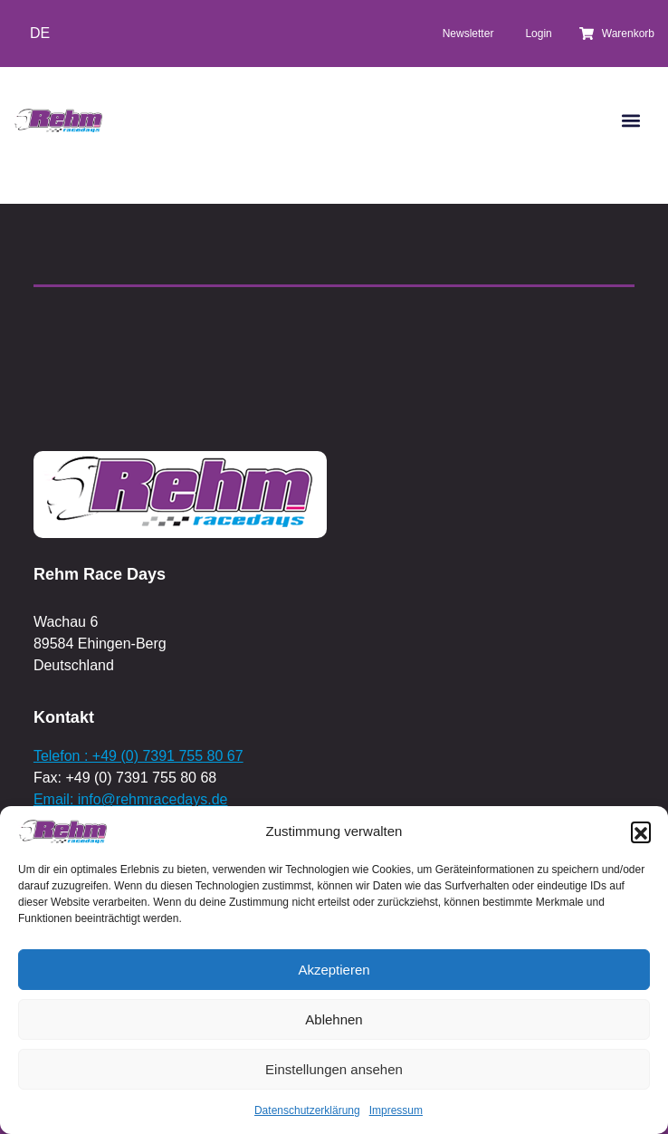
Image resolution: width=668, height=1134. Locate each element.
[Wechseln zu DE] (40, 33)
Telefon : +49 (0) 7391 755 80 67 (138, 756)
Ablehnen (333, 1019)
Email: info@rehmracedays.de (130, 799)
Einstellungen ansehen (334, 1069)
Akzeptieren (333, 969)
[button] (641, 831)
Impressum (396, 1110)
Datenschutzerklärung (307, 1110)
